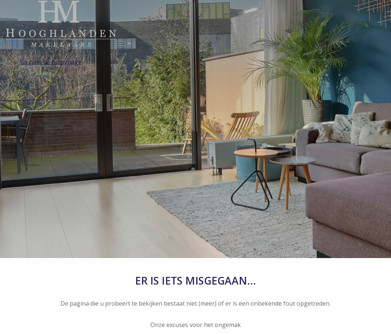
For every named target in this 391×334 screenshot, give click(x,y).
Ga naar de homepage (51, 62)
